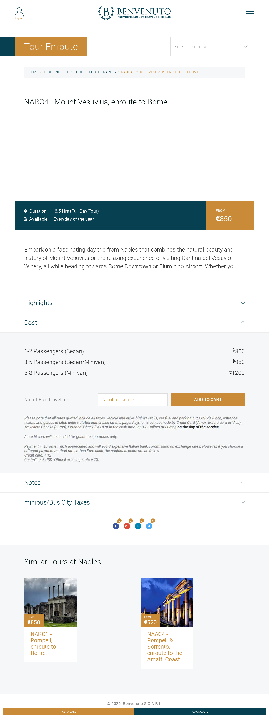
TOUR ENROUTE (56, 72)
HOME (33, 72)
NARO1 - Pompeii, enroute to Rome (43, 643)
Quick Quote (200, 711)
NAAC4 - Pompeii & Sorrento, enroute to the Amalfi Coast (164, 646)
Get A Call (69, 711)
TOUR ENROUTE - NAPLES (95, 72)
